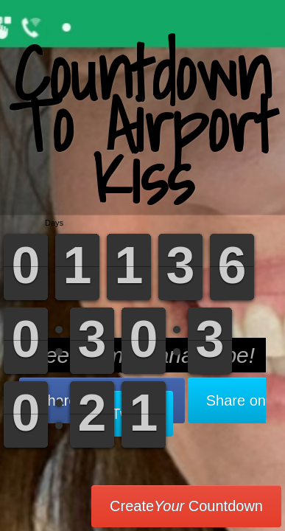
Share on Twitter (189, 407)
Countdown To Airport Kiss (142, 125)
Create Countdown (186, 506)
